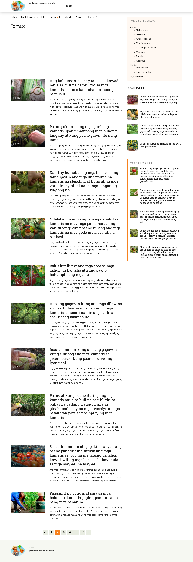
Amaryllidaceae (143, 39)
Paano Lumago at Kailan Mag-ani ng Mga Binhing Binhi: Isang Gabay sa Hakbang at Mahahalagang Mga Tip (159, 99)
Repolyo (140, 57)
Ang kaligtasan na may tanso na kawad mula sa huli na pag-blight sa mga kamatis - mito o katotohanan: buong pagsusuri (84, 87)
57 (82, 532)
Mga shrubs (142, 68)
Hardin (133, 28)
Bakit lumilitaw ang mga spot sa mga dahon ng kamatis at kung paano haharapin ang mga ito (82, 270)
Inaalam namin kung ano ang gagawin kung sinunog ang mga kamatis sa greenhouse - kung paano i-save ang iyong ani (83, 356)
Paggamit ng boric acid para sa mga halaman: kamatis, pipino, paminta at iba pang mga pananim (85, 497)
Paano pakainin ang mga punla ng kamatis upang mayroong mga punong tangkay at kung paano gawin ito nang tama (83, 133)
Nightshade (142, 30)
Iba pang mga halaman (147, 48)
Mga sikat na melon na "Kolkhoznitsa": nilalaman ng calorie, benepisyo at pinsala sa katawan (160, 114)
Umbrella (140, 35)
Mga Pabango (143, 43)
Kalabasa (140, 61)
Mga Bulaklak (136, 77)
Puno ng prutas (144, 72)
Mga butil (140, 52)
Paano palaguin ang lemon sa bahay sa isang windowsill (160, 145)
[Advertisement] (67, 55)
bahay (69, 6)
